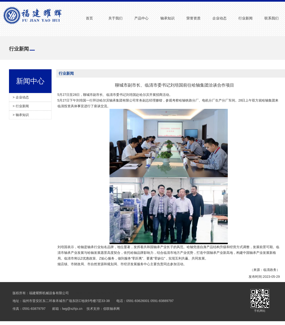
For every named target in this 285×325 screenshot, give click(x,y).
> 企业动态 (21, 97)
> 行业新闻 (21, 106)
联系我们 (271, 18)
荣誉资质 (193, 18)
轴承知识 (167, 18)
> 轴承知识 (21, 115)
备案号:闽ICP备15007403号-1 (98, 293)
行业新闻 (245, 18)
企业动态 (219, 18)
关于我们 (115, 18)
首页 (89, 18)
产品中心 (141, 18)
